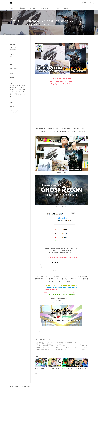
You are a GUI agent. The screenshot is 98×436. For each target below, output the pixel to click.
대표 (13, 93)
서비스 (20, 85)
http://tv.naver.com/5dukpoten (66, 294)
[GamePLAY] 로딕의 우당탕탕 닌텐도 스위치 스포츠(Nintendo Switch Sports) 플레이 (55, 386)
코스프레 (15, 91)
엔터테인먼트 (15, 85)
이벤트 (24, 95)
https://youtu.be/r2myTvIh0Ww (61, 84)
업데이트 (19, 93)
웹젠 (21, 95)
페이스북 (11, 111)
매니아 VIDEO (22, 8)
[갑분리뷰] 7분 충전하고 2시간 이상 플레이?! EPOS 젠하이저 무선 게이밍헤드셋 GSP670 (55, 392)
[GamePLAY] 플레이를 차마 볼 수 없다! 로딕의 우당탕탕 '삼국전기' (50, 390)
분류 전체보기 (13, 44)
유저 (11, 85)
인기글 (15, 69)
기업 (13, 87)
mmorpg (22, 91)
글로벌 (11, 96)
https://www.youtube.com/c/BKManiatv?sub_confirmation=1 (65, 292)
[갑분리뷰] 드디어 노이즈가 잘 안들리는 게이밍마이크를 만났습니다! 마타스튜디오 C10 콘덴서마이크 (57, 388)
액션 (18, 95)
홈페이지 (24, 89)
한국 (16, 93)
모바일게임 (20, 87)
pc (23, 87)
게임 (20, 89)
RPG (14, 89)
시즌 (16, 95)
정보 (16, 87)
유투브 (17, 111)
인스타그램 (14, 111)
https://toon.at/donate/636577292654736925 (66, 257)
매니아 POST (55, 8)
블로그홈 (12, 8)
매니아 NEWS (33, 8)
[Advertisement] (61, 337)
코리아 (11, 91)
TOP (87, 431)
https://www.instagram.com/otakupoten (66, 290)
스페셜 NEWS (44, 8)
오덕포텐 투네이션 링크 (14, 431)
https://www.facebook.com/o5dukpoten (66, 287)
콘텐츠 (17, 89)
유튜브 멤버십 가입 (26, 431)
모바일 (11, 89)
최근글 (11, 69)
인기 (11, 93)
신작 (11, 95)
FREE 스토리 (66, 8)
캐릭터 (23, 85)
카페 (23, 93)
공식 (13, 95)
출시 (11, 87)
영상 (18, 91)
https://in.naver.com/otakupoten (68, 285)
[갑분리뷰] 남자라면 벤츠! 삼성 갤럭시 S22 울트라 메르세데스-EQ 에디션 (51, 394)
